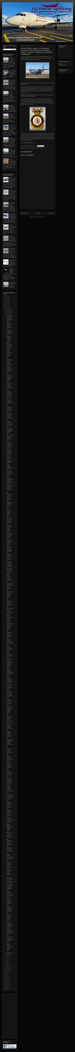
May (7, 960)
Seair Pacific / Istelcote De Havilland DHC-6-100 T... (9, 850)
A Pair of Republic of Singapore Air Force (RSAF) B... (9, 332)
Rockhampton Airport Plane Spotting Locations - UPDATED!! (12, 285)
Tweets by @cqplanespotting (63, 64)
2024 (6, 300)
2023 (6, 302)
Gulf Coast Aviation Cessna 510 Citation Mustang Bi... (9, 369)
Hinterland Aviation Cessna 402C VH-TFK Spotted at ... (9, 789)
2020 (6, 308)
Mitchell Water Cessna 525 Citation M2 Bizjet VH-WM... (9, 431)
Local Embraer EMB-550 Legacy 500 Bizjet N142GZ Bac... (9, 594)
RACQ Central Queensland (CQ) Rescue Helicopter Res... (9, 586)
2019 (6, 971)
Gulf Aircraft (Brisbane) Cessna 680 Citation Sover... (9, 473)
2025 (6, 298)
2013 (6, 983)
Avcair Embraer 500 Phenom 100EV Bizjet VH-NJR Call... (9, 938)
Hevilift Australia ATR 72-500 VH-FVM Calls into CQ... (9, 701)
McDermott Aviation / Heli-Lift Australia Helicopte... (9, 339)
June (7, 958)
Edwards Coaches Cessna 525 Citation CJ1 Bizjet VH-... (9, 924)
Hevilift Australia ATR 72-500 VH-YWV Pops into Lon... (9, 774)
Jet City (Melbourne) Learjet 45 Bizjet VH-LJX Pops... (9, 409)
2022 (6, 304)
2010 (6, 989)
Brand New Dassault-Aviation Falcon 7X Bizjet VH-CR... (8, 765)
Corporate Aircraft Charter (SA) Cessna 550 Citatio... (9, 424)
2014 (6, 981)
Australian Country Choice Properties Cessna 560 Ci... (9, 578)
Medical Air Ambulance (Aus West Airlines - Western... (9, 535)
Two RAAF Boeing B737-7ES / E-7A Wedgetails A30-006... (9, 459)
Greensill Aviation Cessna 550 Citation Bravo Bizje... (9, 649)
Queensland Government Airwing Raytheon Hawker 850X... (9, 377)
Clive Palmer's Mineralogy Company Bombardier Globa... (9, 694)
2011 (6, 987)
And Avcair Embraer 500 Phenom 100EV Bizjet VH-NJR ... (9, 480)
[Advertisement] (37, 199)
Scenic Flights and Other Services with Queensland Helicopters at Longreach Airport (9, 263)
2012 (6, 985)
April (7, 962)
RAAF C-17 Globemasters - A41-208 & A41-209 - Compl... (9, 797)
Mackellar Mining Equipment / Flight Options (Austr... (9, 353)
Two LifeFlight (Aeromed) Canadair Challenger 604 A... (9, 887)
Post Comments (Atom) (40, 217)
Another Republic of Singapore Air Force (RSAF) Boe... (9, 504)
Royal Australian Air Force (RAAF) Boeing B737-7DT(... (9, 718)
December (8, 309)
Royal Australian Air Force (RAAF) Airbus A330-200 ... (9, 634)
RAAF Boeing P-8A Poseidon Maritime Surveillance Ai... (9, 386)
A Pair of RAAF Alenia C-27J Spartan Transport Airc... (9, 438)
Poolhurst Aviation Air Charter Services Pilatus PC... (9, 325)
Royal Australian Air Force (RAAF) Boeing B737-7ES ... (9, 361)
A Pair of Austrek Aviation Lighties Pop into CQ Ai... (9, 466)
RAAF (38, 148)
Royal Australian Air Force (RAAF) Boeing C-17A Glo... (8, 804)
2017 (6, 975)
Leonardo (29, 148)
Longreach (34, 148)
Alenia (25, 148)
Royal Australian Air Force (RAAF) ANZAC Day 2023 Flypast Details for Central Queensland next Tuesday (9, 152)
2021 (6, 306)
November (8, 311)
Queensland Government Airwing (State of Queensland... (9, 416)
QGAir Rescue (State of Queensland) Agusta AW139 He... (9, 835)
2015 (6, 979)
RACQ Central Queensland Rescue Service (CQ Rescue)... (9, 318)
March (7, 964)
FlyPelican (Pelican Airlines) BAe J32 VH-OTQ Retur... (9, 642)
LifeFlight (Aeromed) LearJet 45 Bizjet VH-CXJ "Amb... (9, 394)
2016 (6, 977)
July (7, 956)
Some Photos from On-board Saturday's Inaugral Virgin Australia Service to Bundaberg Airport (9, 74)
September (8, 952)
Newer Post (24, 213)
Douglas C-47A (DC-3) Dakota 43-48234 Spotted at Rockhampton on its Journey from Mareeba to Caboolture (9, 118)
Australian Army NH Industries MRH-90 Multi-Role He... (8, 734)
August (7, 954)
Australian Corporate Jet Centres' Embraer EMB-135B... (9, 444)
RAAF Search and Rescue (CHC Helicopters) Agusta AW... (9, 611)
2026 (6, 296)
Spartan (41, 148)
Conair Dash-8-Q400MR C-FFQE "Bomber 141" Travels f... (9, 742)
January (8, 968)
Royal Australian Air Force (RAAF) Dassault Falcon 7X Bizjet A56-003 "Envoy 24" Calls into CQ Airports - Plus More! (9, 229)
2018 (6, 973)
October (8, 313)
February (8, 966)
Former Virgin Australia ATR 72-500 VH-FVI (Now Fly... (9, 571)
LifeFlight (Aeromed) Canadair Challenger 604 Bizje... (9, 346)
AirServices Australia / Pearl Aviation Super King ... (9, 872)
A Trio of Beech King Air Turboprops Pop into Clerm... (9, 687)
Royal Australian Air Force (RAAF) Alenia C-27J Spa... (9, 603)
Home (37, 213)
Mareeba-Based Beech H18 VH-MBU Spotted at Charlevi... (9, 679)
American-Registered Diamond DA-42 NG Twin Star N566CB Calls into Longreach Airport (9, 108)
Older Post (51, 213)
